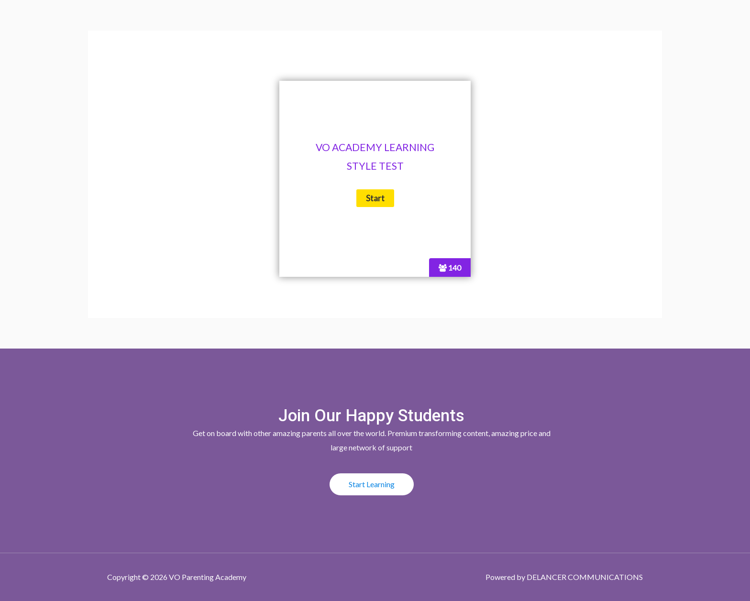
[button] (372, 484)
